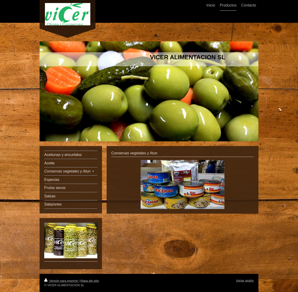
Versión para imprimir (61, 280)
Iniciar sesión (245, 280)
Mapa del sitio (89, 280)
